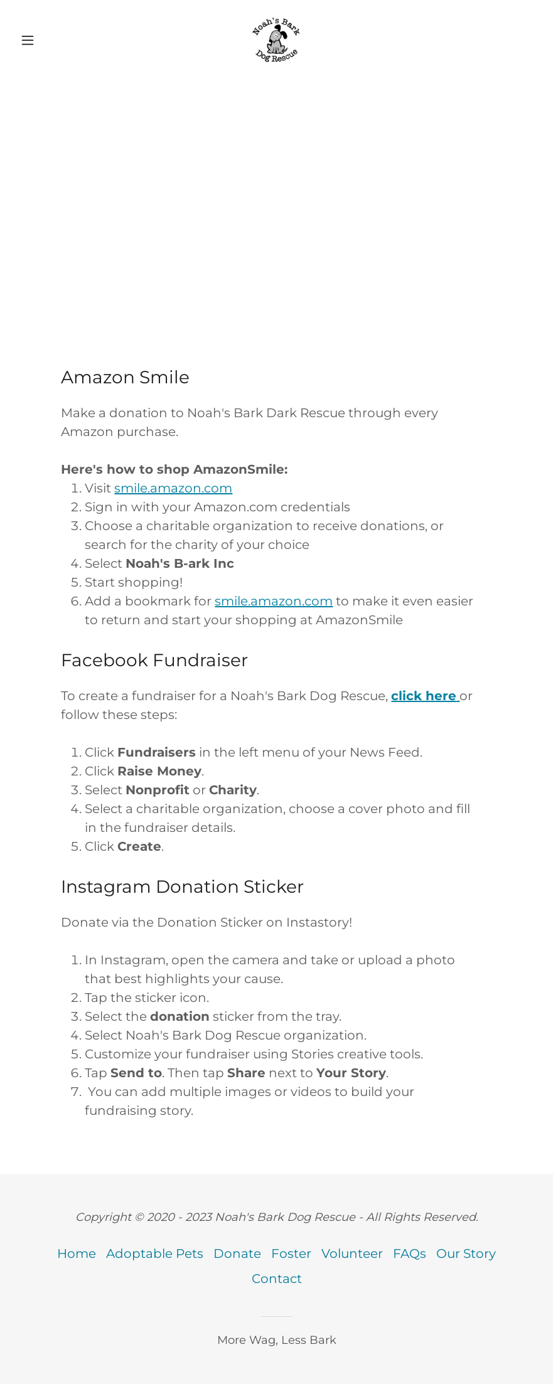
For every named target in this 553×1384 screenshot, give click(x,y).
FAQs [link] (409, 1253)
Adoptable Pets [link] (154, 1253)
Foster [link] (291, 1253)
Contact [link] (277, 1278)
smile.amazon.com (173, 488)
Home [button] (76, 1253)
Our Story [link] (466, 1253)
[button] (54, 40)
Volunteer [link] (352, 1253)
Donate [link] (237, 1253)
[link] (276, 40)
